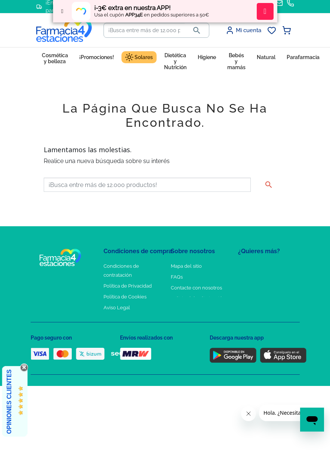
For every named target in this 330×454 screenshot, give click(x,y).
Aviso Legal (117, 307)
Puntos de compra (124, 318)
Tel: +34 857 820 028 (193, 318)
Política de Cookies (125, 297)
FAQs (177, 277)
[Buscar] (144, 30)
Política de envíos (123, 329)
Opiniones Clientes (9, 401)
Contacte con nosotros (196, 288)
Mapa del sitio (186, 266)
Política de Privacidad (128, 286)
